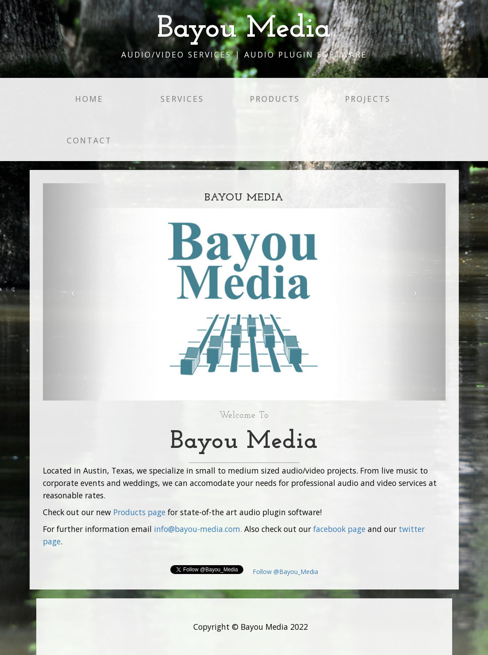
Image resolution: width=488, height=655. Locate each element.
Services (182, 98)
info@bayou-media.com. (198, 529)
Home (89, 98)
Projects (368, 98)
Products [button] (275, 98)
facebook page (339, 529)
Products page (139, 512)
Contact (89, 140)
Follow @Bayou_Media (284, 571)
